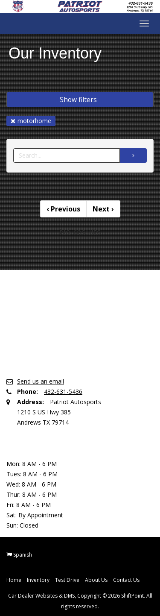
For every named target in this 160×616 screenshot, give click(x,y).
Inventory (38, 580)
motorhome (31, 121)
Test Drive (67, 580)
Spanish (22, 554)
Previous (63, 209)
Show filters (78, 99)
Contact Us (126, 580)
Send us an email (40, 381)
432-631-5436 (63, 391)
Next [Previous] (103, 209)
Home (13, 580)
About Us (96, 580)
